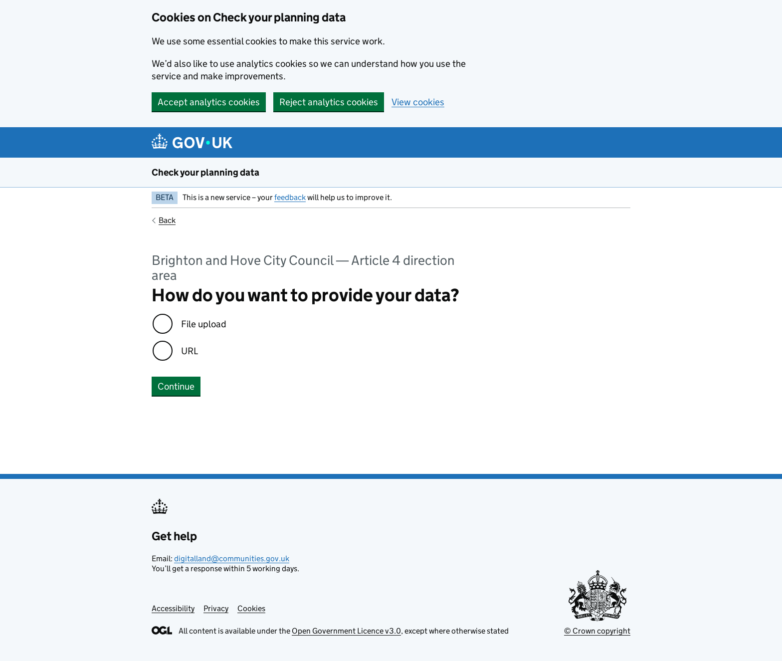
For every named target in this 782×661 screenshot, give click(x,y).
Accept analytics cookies (209, 102)
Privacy (215, 608)
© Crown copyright (597, 631)
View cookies (417, 102)
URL (189, 351)
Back (167, 220)
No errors (171, 428)
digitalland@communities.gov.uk (231, 558)
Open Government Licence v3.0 (346, 631)
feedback (290, 197)
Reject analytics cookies (328, 102)
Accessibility (173, 608)
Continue (176, 386)
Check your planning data (205, 172)
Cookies (251, 608)
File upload (203, 324)
